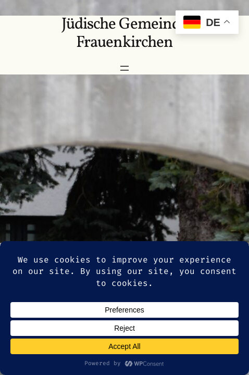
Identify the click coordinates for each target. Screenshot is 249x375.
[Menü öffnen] (124, 68)
